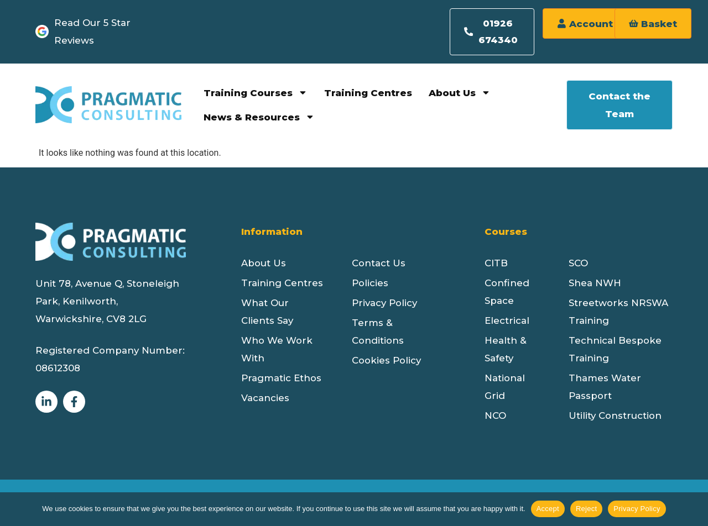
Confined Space (507, 292)
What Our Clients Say (267, 312)
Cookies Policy (386, 361)
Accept (548, 508)
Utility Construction (615, 416)
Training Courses (256, 94)
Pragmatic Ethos (281, 379)
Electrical (507, 321)
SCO (578, 264)
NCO (495, 416)
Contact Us (378, 264)
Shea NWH (595, 284)
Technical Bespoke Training (615, 350)
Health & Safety (506, 350)
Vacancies (265, 398)
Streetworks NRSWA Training (618, 312)
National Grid (505, 388)
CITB (496, 264)
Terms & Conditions (378, 332)
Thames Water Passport (605, 388)
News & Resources (259, 118)
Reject (586, 508)
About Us (460, 94)
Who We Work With (277, 350)
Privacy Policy (384, 303)
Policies (370, 284)
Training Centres (368, 93)
